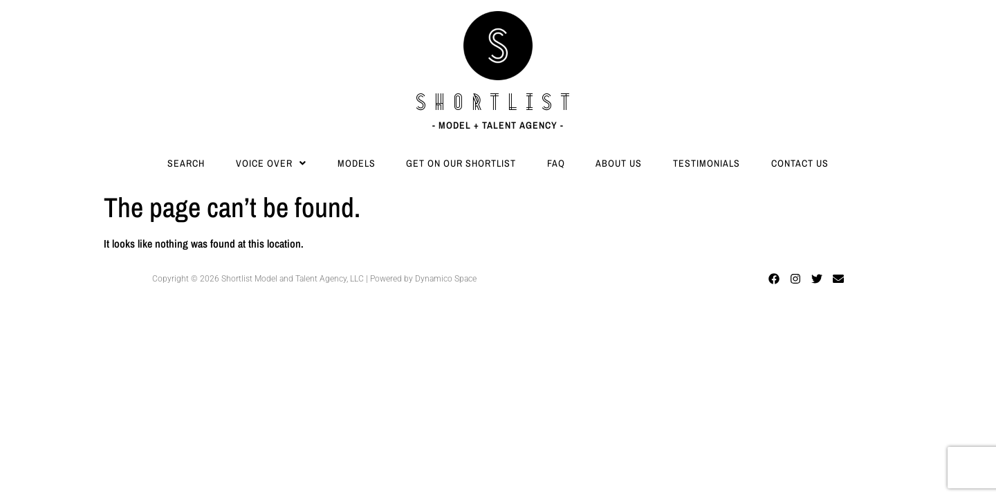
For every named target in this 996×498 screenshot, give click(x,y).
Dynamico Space (446, 279)
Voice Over (271, 163)
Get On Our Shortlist (461, 163)
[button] (271, 163)
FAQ (556, 163)
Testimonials (706, 163)
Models (357, 163)
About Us (619, 163)
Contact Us (800, 163)
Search (186, 163)
